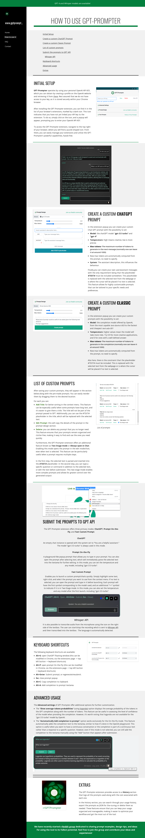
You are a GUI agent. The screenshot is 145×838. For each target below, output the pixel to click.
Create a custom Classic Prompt (57, 43)
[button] (142, 9)
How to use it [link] (10, 37)
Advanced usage (50, 66)
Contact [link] (8, 46)
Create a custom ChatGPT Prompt (58, 38)
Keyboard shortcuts (51, 61)
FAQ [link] (6, 42)
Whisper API (50, 56)
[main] (86, 22)
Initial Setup (48, 34)
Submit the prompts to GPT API (57, 52)
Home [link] (7, 32)
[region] (72, 3)
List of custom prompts (53, 47)
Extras (45, 70)
